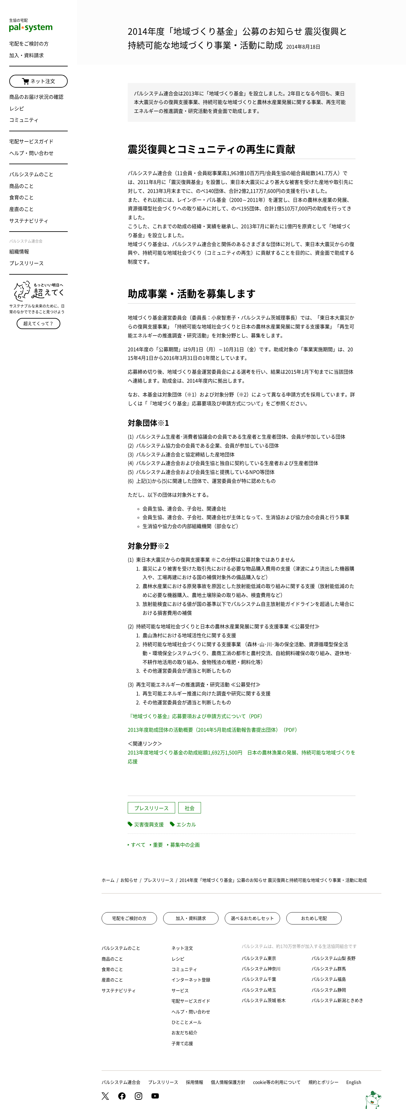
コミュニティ (24, 119)
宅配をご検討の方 (29, 43)
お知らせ (129, 880)
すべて (137, 844)
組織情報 (19, 251)
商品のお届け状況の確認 (36, 96)
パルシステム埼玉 (259, 990)
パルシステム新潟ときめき (337, 1000)
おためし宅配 (314, 918)
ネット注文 (38, 81)
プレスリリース (26, 263)
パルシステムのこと (31, 174)
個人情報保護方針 (228, 1082)
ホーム (108, 880)
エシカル (186, 824)
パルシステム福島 (329, 979)
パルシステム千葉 (259, 979)
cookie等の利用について (277, 1082)
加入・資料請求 (26, 55)
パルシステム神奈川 (261, 969)
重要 (156, 844)
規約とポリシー (323, 1082)
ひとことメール (186, 1022)
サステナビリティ (29, 220)
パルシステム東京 (259, 958)
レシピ (16, 108)
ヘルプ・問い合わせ (31, 153)
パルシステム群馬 (329, 969)
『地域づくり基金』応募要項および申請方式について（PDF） (196, 716)
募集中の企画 (183, 844)
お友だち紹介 (184, 1033)
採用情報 (194, 1082)
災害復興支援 (149, 824)
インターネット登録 (190, 980)
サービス (180, 990)
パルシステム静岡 (329, 990)
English (353, 1082)
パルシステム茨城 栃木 (264, 1000)
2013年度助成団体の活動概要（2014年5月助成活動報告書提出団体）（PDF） (214, 729)
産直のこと (21, 209)
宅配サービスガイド (31, 141)
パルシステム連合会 (121, 1082)
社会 (190, 808)
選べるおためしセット (252, 918)
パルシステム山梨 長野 (334, 958)
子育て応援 (182, 1043)
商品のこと (21, 186)
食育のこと (21, 197)
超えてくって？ (38, 323)
